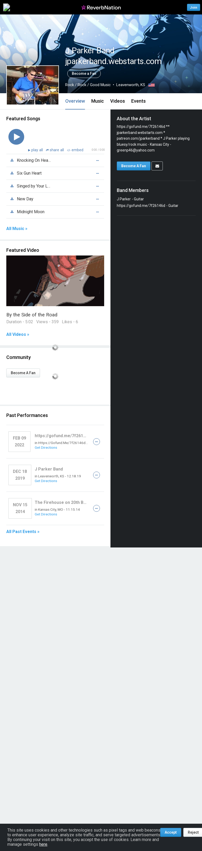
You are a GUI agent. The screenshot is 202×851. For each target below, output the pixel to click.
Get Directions (46, 447)
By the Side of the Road (31, 314)
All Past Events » (22, 531)
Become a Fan (84, 73)
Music (97, 101)
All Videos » (17, 334)
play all (37, 150)
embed (75, 150)
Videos (117, 101)
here (43, 844)
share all (55, 150)
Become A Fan (23, 373)
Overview (75, 101)
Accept (171, 832)
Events (138, 101)
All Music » (16, 228)
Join (193, 7)
